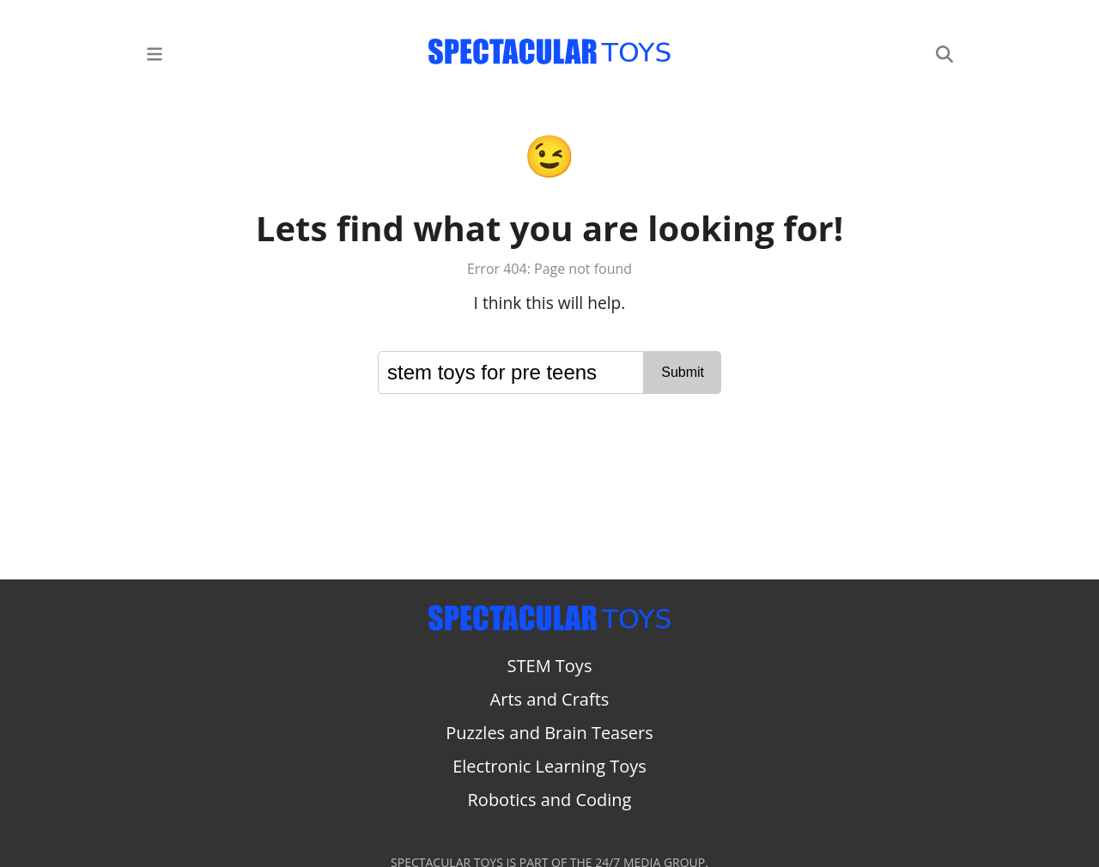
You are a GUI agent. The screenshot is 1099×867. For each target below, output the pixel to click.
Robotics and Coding (550, 799)
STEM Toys (549, 665)
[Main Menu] (154, 52)
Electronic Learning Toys (549, 766)
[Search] (944, 52)
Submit (682, 372)
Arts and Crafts (550, 699)
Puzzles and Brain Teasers (549, 732)
